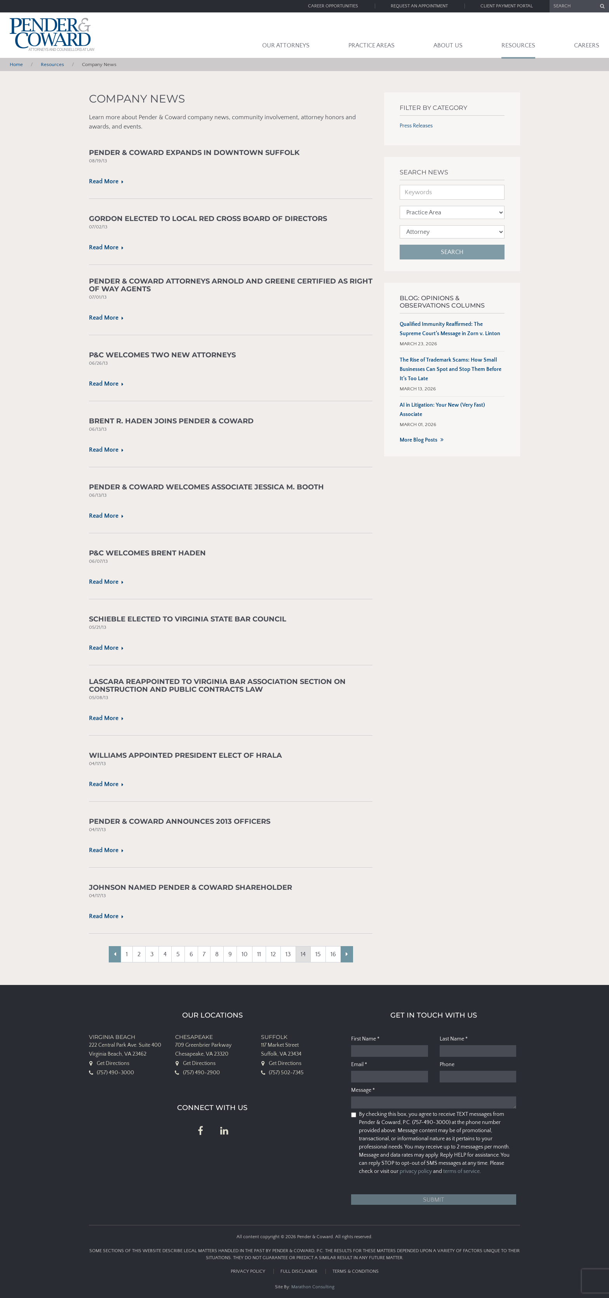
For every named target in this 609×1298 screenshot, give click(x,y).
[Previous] (115, 954)
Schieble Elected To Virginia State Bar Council (187, 619)
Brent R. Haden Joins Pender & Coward (171, 421)
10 (244, 954)
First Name (365, 1039)
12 (273, 954)
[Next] (347, 954)
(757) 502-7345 (286, 1073)
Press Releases (416, 126)
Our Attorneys (286, 45)
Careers (586, 45)
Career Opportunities (333, 6)
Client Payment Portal (506, 6)
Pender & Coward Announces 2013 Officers (179, 822)
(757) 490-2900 (201, 1073)
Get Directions (113, 1063)
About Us (448, 45)
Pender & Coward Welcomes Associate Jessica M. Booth (206, 487)
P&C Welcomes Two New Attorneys (162, 355)
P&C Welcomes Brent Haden (147, 553)
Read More (105, 181)
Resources (518, 45)
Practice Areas (371, 45)
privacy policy (416, 1171)
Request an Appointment (419, 6)
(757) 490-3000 (115, 1073)
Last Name (454, 1039)
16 (333, 954)
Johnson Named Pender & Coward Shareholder (190, 888)
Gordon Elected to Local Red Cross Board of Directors (208, 219)
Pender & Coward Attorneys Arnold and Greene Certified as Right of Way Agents (230, 285)
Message (363, 1090)
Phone (447, 1064)
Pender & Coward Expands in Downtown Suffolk (194, 153)
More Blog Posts (418, 440)
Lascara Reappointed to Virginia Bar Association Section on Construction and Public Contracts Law (217, 686)
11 (259, 954)
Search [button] (452, 252)
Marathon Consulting (312, 1286)
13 (288, 954)
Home (16, 64)
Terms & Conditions (355, 1271)
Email (359, 1064)
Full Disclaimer (298, 1271)
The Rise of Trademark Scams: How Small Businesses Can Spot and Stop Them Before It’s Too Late (450, 369)
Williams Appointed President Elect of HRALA (185, 756)
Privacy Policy (248, 1271)
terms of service (461, 1171)
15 (318, 954)
